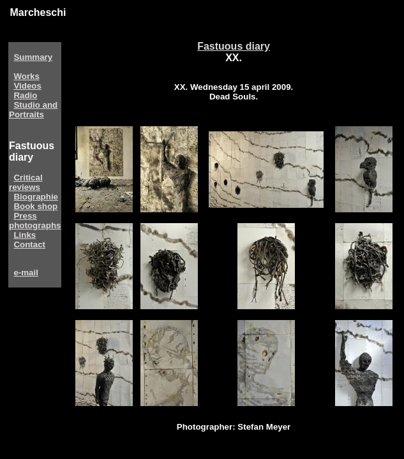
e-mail (25, 272)
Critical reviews (26, 182)
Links (24, 235)
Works (26, 76)
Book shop (35, 206)
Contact (29, 244)
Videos (27, 86)
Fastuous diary (233, 46)
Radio (25, 95)
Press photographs (35, 220)
